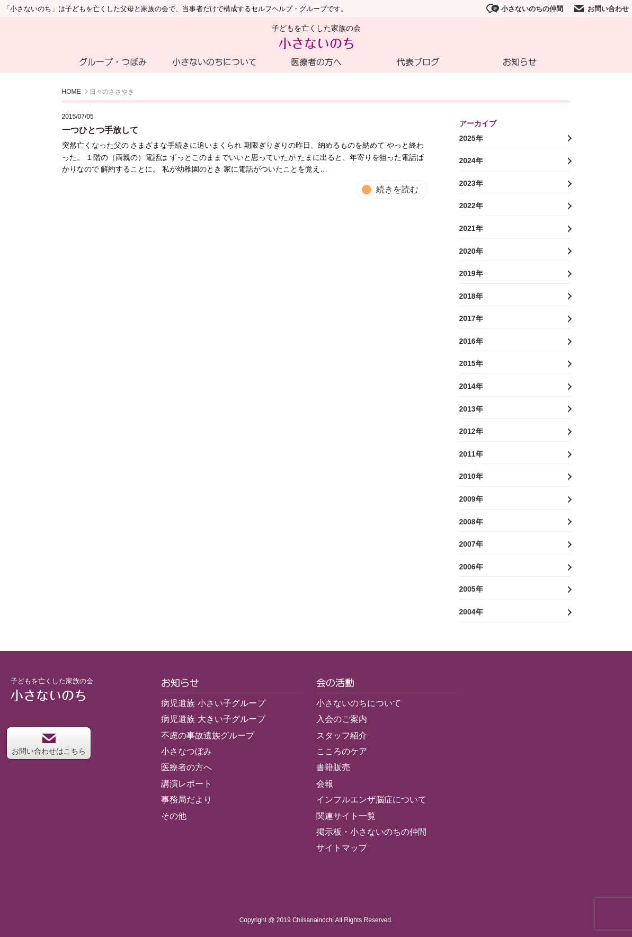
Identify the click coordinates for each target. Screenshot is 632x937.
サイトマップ (341, 847)
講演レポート (186, 783)
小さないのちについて (214, 62)
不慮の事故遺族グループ (207, 735)
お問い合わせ (601, 8)
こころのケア (341, 751)
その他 (173, 815)
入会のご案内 (341, 719)
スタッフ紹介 (341, 735)
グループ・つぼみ (113, 62)
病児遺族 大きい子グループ (213, 719)
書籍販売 (333, 767)
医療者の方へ (316, 62)
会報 (324, 783)
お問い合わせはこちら (49, 744)
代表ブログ (418, 62)
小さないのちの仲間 (524, 8)
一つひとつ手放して (100, 130)
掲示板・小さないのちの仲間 (371, 831)
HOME (71, 91)
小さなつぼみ (186, 751)
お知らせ (520, 62)
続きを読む (397, 189)
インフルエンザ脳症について (371, 799)
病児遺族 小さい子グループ (213, 703)
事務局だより (186, 799)
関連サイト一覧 (346, 815)
